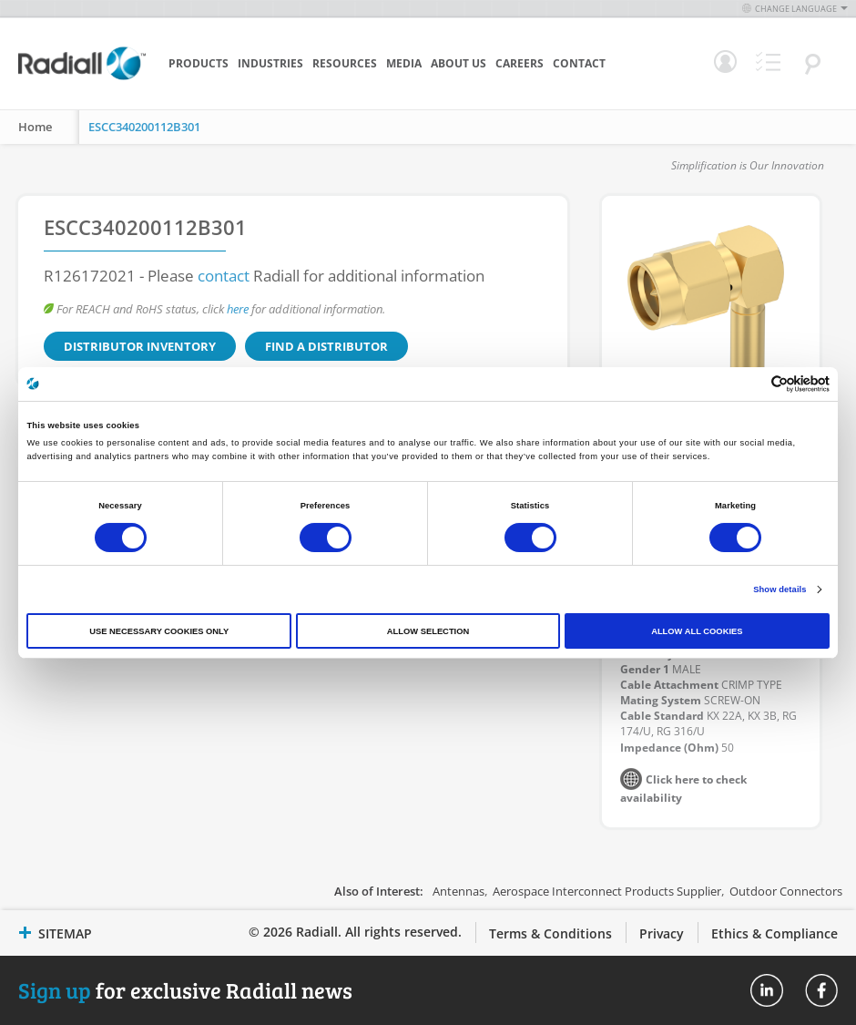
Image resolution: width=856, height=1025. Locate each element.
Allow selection (428, 631)
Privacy (661, 933)
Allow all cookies (696, 631)
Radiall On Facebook (821, 990)
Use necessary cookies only (159, 631)
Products (198, 63)
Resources (344, 63)
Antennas (458, 891)
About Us (458, 63)
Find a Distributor (326, 346)
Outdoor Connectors (785, 891)
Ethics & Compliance (774, 933)
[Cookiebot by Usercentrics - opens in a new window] (750, 384)
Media (404, 63)
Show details (779, 589)
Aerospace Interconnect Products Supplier (607, 891)
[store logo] (82, 77)
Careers (519, 63)
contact (224, 275)
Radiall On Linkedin (766, 990)
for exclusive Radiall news (185, 990)
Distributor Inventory (140, 346)
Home (35, 126)
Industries (270, 63)
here (238, 309)
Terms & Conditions (550, 933)
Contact (579, 63)
